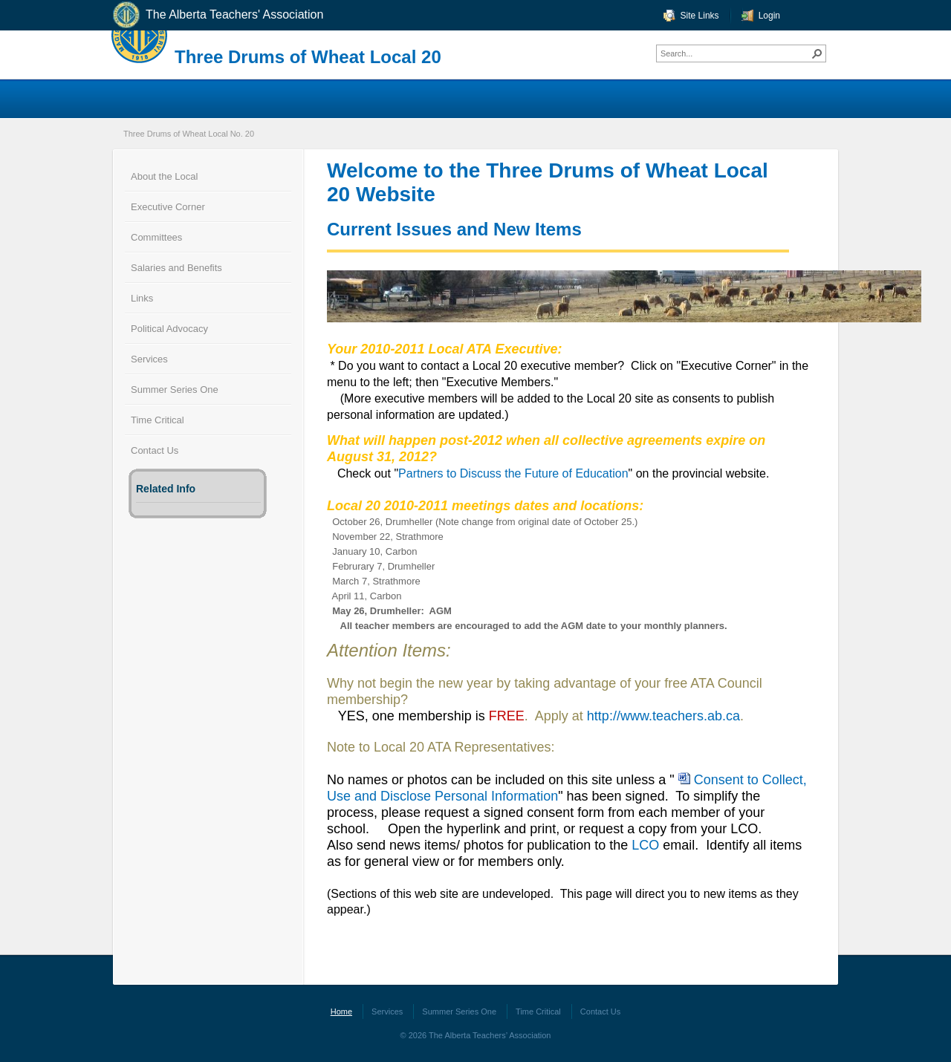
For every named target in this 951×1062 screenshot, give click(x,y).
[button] (817, 53)
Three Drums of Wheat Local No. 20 (188, 133)
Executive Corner (168, 206)
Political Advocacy (169, 328)
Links (142, 298)
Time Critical (157, 420)
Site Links (700, 15)
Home (341, 1011)
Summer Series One (174, 389)
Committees (156, 237)
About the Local (164, 176)
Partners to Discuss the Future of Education (513, 473)
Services (149, 359)
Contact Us (154, 450)
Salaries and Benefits (176, 267)
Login (769, 15)
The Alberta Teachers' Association (217, 15)
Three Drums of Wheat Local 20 (308, 57)
